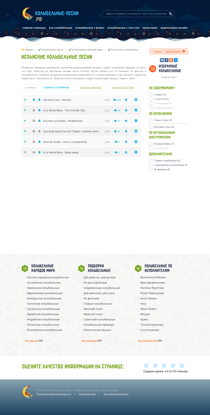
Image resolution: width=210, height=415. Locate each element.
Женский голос (93, 309)
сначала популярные (56, 87)
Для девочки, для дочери (100, 277)
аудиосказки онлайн (174, 27)
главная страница (34, 27)
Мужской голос (93, 314)
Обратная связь (87, 394)
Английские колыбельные (44, 282)
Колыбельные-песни (57, 14)
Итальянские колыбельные (44, 330)
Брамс (144, 319)
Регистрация (175, 51)
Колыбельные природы (99, 324)
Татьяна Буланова (151, 324)
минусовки (150, 27)
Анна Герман (148, 298)
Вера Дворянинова (152, 282)
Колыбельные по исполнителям (158, 268)
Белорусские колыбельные (44, 298)
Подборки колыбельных (99, 268)
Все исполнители (150, 340)
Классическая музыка (97, 330)
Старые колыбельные (98, 303)
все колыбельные (60, 27)
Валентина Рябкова (152, 277)
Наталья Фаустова (152, 288)
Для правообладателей (116, 394)
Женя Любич (148, 309)
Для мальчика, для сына (99, 293)
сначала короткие (122, 87)
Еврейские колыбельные (43, 314)
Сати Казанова (149, 330)
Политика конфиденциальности (54, 394)
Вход (158, 52)
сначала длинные (90, 87)
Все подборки (92, 340)
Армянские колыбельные (43, 288)
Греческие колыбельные (43, 303)
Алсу (143, 303)
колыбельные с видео (89, 27)
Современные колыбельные (102, 288)
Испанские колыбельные (43, 324)
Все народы (34, 340)
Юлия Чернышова (152, 293)
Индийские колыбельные (43, 319)
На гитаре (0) (161, 148)
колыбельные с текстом (123, 27)
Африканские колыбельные (45, 293)
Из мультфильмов (95, 282)
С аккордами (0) (162, 103)
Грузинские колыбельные (43, 309)
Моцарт (145, 314)
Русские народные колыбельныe (48, 277)
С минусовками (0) (164, 107)
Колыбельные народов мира (43, 268)
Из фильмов (91, 298)
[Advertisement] (169, 206)
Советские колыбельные (99, 319)
